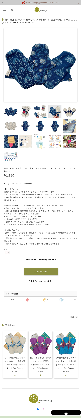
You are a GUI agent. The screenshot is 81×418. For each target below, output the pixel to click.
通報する (74, 314)
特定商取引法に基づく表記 (68, 415)
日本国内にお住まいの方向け (41, 278)
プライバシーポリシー (51, 415)
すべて (13, 297)
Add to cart (41, 269)
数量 (5, 249)
